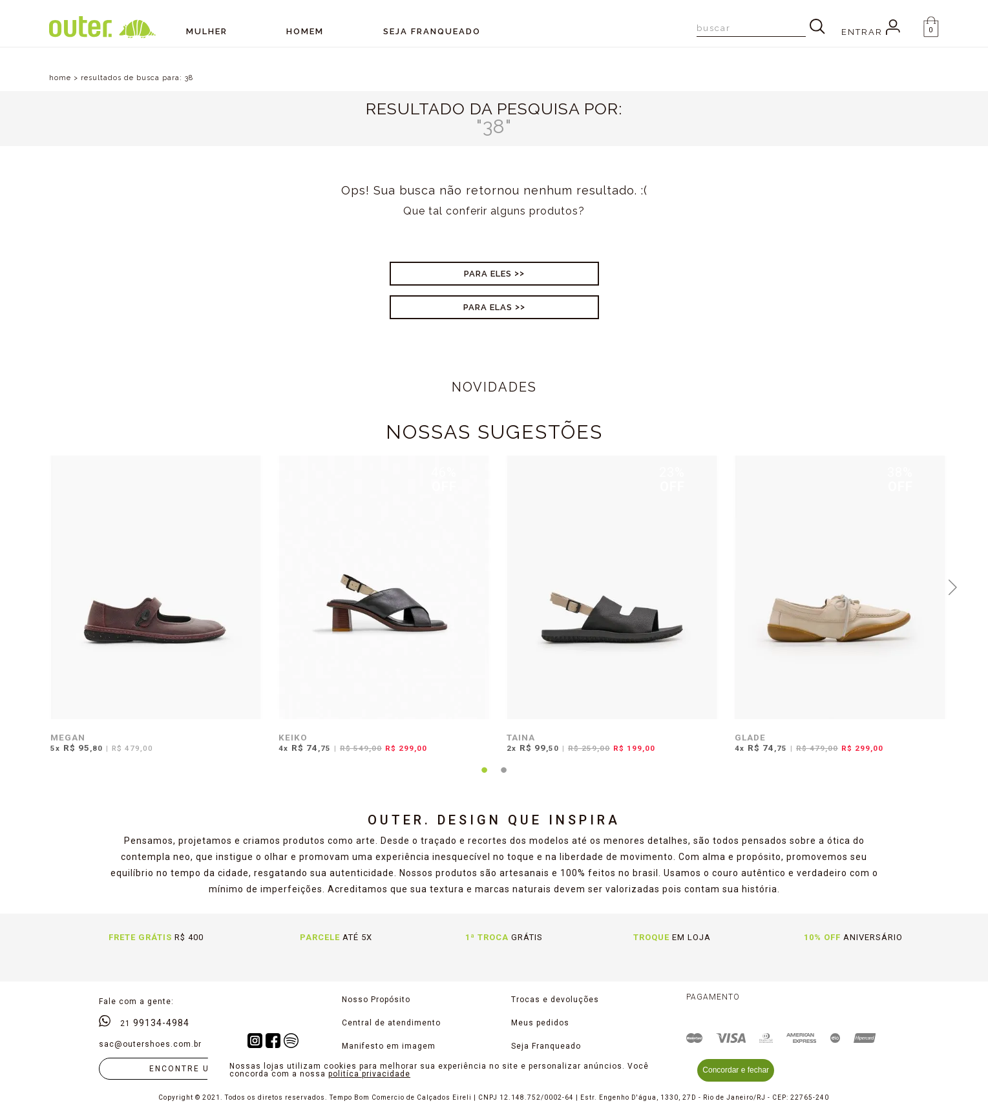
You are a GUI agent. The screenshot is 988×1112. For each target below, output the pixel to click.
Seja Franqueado (546, 1046)
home (60, 78)
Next (952, 586)
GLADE (750, 737)
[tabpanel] (153, 612)
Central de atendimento (391, 1022)
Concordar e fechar (735, 1070)
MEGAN (67, 737)
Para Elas (487, 307)
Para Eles (488, 273)
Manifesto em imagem (389, 1046)
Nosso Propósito (376, 999)
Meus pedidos (540, 1022)
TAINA (521, 737)
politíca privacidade (369, 1073)
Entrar (870, 32)
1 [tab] (484, 777)
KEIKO (293, 737)
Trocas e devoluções (555, 999)
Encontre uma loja (200, 1068)
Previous (35, 586)
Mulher (206, 31)
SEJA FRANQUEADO (432, 31)
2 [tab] (503, 777)
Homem (305, 31)
